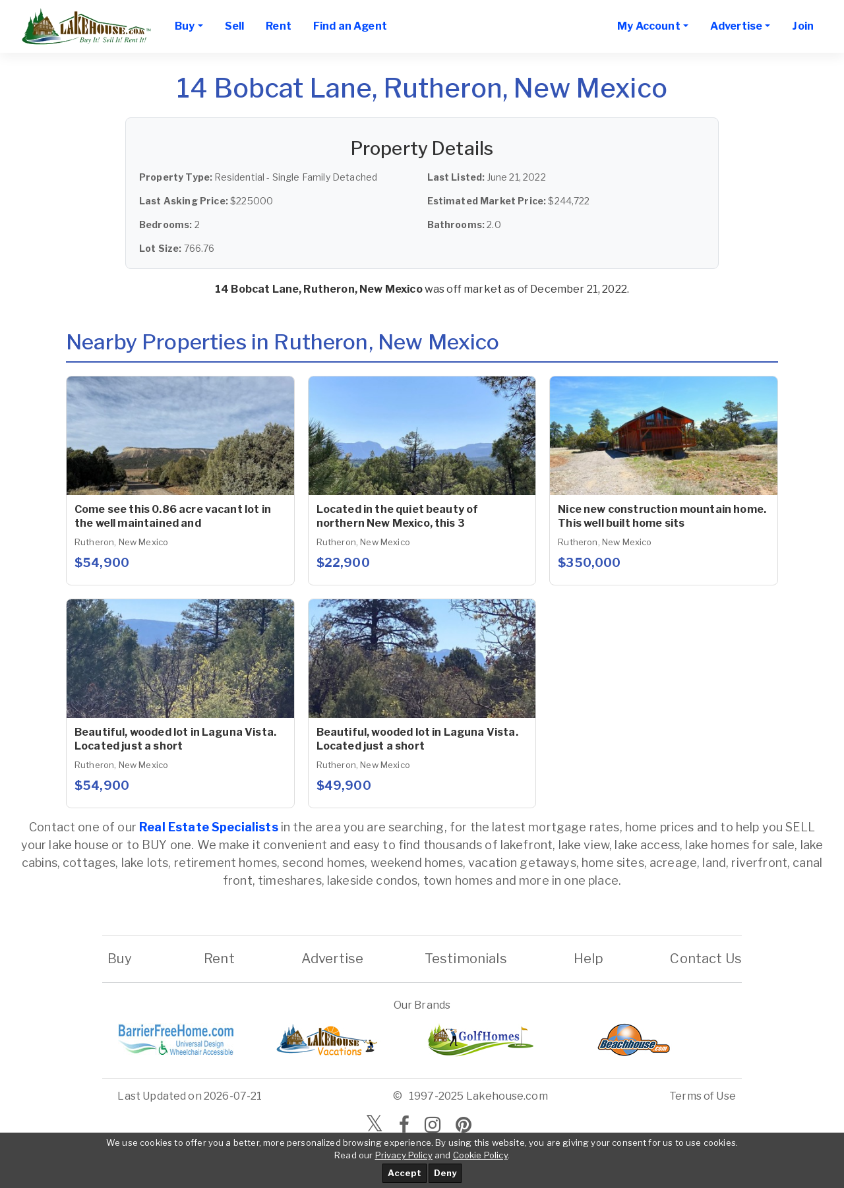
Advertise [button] (736, 26)
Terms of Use (702, 1096)
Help (588, 958)
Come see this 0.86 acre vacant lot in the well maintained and (173, 516)
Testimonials (466, 958)
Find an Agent (350, 26)
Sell (235, 26)
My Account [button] (648, 26)
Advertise (332, 958)
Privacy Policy (404, 1155)
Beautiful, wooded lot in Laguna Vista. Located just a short (175, 739)
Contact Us (706, 958)
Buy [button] (185, 26)
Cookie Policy (480, 1155)
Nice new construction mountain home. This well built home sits (662, 516)
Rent (278, 26)
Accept (404, 1173)
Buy (119, 958)
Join (803, 26)
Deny (445, 1173)
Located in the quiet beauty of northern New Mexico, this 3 (397, 516)
